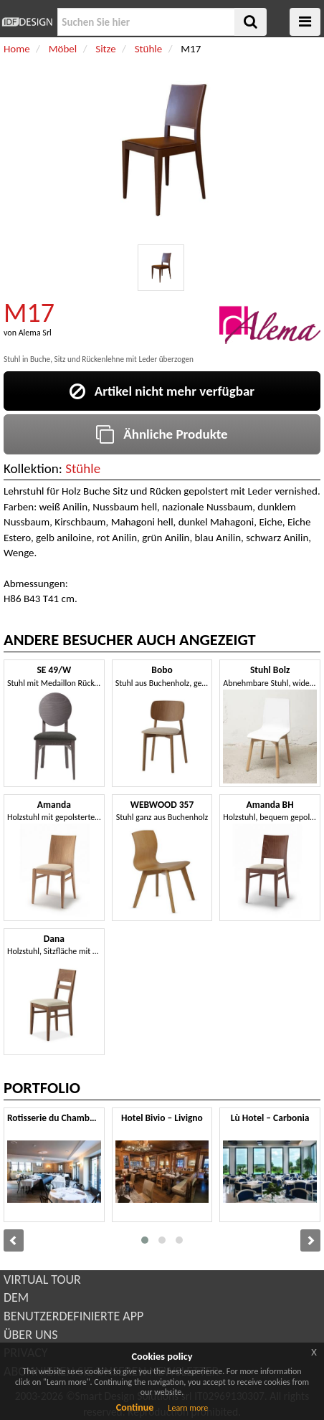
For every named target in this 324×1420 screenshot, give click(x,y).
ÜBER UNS (30, 1335)
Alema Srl (35, 333)
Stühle (82, 468)
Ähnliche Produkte (161, 434)
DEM (16, 1297)
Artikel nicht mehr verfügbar (162, 391)
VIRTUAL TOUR (42, 1279)
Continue (135, 1407)
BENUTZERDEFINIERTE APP (73, 1316)
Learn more (188, 1408)
